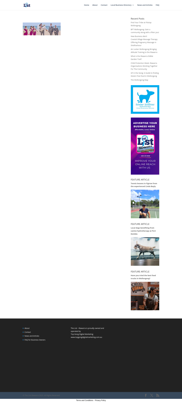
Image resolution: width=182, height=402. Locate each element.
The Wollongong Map (139, 80)
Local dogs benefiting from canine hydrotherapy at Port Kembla (143, 231)
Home (86, 5)
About (95, 5)
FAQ (157, 5)
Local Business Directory (121, 5)
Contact (104, 5)
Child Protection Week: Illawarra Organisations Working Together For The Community (144, 66)
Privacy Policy (100, 400)
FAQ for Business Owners (35, 340)
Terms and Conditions (84, 400)
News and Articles (145, 5)
